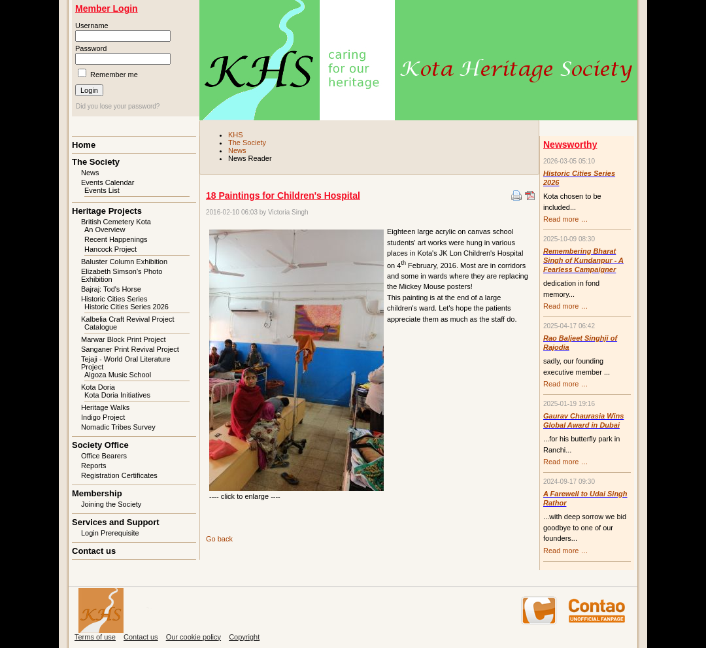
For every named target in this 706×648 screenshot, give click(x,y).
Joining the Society (111, 504)
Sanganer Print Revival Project (130, 349)
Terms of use (95, 637)
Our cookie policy (193, 637)
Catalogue (100, 327)
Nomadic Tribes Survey (118, 427)
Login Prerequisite (110, 533)
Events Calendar (107, 182)
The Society (247, 142)
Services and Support (116, 522)
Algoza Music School (117, 375)
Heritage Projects (107, 211)
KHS (235, 135)
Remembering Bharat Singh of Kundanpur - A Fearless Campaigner (583, 260)
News (237, 150)
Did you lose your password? (118, 106)
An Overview (104, 229)
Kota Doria (98, 387)
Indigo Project (103, 417)
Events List (102, 190)
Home (83, 145)
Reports (94, 465)
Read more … (565, 219)
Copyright (244, 637)
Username (92, 25)
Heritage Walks (105, 407)
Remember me (114, 74)
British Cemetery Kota (116, 222)
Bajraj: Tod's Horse (111, 289)
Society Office (100, 445)
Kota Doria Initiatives (117, 395)
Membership (97, 493)
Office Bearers (104, 456)
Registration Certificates (119, 475)
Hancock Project (110, 249)
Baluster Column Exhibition (124, 261)
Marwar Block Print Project (123, 339)
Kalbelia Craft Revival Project (127, 319)
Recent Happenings (116, 239)
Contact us (94, 551)
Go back (219, 539)
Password (91, 48)
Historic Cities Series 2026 (126, 307)
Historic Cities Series (114, 299)
